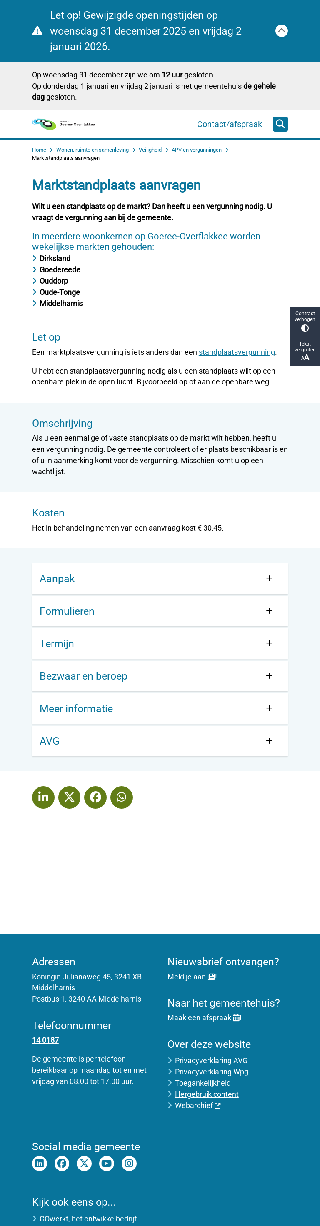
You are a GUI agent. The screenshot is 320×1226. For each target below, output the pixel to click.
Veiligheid (150, 150)
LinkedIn (39, 1163)
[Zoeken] (280, 123)
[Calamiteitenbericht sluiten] (281, 31)
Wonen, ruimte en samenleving (92, 150)
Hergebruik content (207, 1094)
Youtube (106, 1163)
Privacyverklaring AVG (211, 1060)
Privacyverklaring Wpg (211, 1071)
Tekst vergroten (305, 351)
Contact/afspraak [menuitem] (229, 124)
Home (39, 150)
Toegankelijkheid (203, 1083)
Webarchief (198, 1105)
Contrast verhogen (305, 321)
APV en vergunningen (197, 150)
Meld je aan (191, 976)
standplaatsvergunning (237, 352)
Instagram (129, 1163)
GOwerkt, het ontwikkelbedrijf (88, 1218)
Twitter (84, 1163)
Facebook (62, 1163)
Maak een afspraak (204, 1017)
